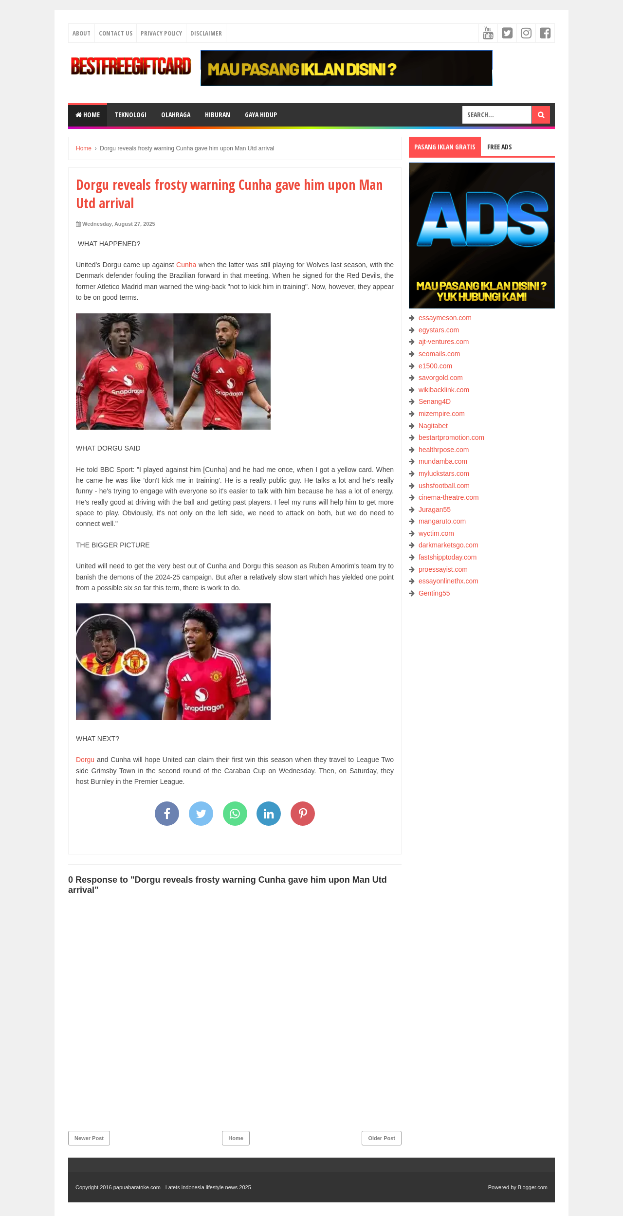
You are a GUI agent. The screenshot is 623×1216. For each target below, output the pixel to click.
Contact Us (115, 33)
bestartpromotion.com (451, 437)
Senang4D (435, 401)
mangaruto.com (442, 521)
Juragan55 (435, 509)
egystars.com (439, 330)
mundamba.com (443, 461)
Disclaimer (206, 33)
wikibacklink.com (444, 390)
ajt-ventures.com (444, 341)
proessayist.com (443, 569)
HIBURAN (217, 114)
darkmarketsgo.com (448, 545)
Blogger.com (533, 1187)
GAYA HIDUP (261, 114)
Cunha (186, 265)
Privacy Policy (161, 33)
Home (87, 114)
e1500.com (435, 366)
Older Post (381, 1138)
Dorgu (85, 759)
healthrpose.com (444, 450)
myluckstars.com (444, 473)
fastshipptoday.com (448, 557)
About (82, 33)
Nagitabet (433, 426)
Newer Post (89, 1138)
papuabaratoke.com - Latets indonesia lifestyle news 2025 (182, 1187)
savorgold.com (441, 377)
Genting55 (434, 593)
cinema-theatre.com (449, 497)
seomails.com (439, 354)
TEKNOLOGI (130, 114)
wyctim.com (436, 533)
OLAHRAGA (175, 114)
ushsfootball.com (444, 486)
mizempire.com (442, 413)
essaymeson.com (445, 318)
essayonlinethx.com (448, 581)
